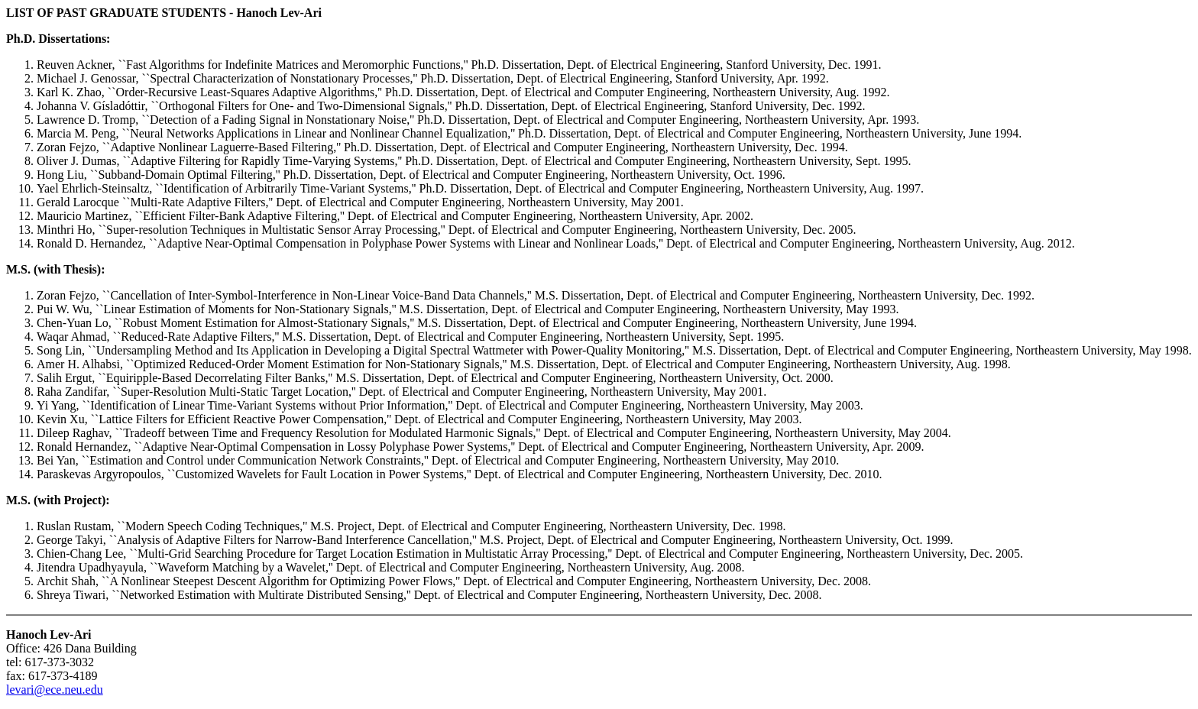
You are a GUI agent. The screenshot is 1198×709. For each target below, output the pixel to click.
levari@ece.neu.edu (54, 689)
